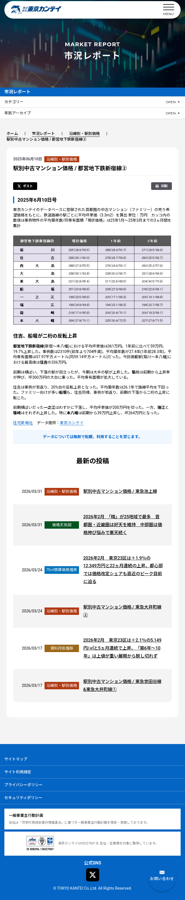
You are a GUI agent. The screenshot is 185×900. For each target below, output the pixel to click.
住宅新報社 (23, 423)
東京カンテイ (72, 423)
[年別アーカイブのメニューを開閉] (173, 113)
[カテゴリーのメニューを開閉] (173, 102)
